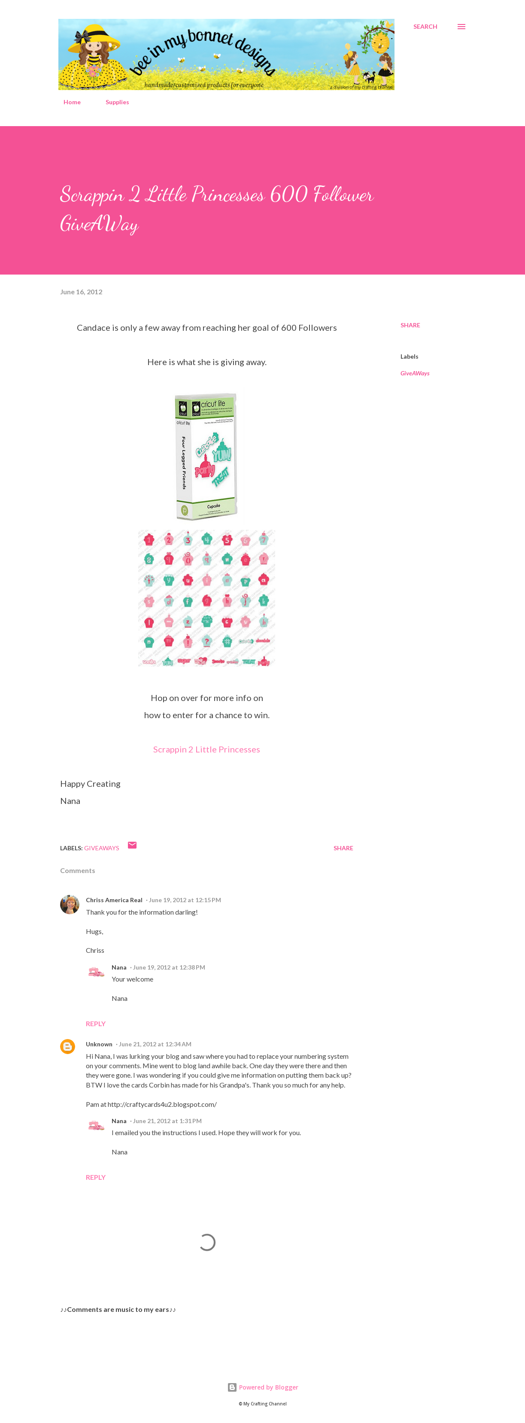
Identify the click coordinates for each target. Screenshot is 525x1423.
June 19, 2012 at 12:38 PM (169, 967)
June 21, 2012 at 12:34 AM (155, 1044)
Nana (119, 967)
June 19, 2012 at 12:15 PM (185, 899)
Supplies (112, 102)
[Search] (425, 26)
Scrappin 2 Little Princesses (206, 749)
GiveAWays (415, 373)
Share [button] (410, 325)
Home (67, 102)
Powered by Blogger (262, 1387)
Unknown (99, 1044)
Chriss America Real (114, 899)
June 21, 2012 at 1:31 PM (167, 1120)
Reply (96, 1023)
